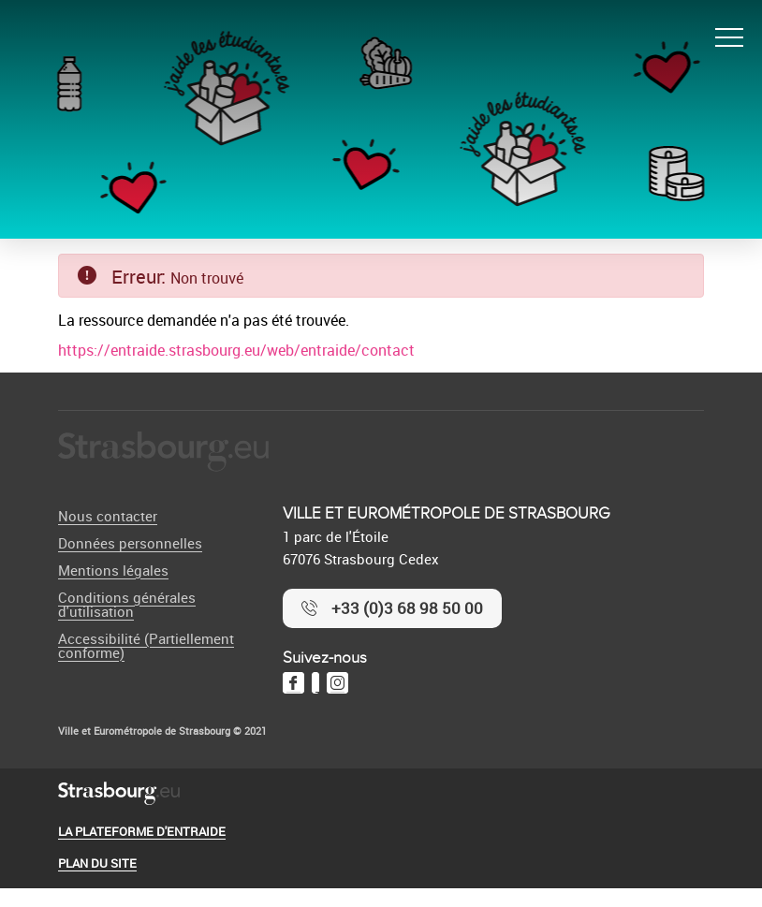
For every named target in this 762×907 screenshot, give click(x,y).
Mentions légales (113, 570)
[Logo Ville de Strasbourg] (163, 452)
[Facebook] (293, 683)
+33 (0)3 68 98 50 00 (407, 608)
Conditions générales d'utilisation (127, 604)
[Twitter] (315, 683)
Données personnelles (130, 543)
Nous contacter (107, 515)
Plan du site (97, 863)
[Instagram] (337, 683)
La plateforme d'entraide (142, 831)
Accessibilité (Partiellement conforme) (146, 645)
